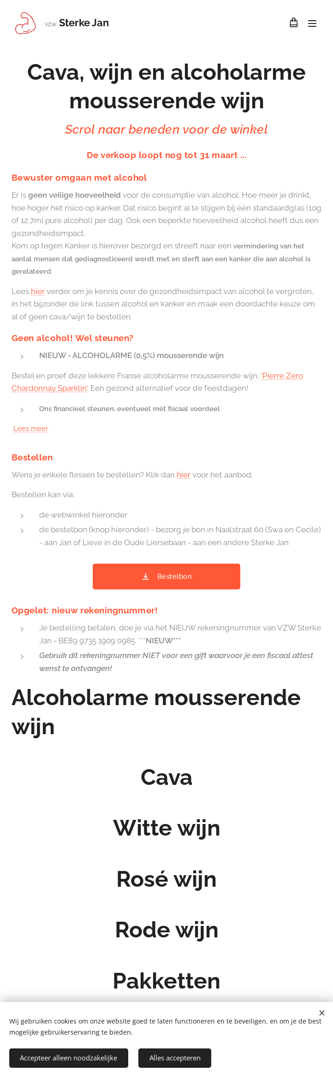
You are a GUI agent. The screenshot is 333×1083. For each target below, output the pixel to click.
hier (38, 291)
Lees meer (30, 428)
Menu (312, 23)
